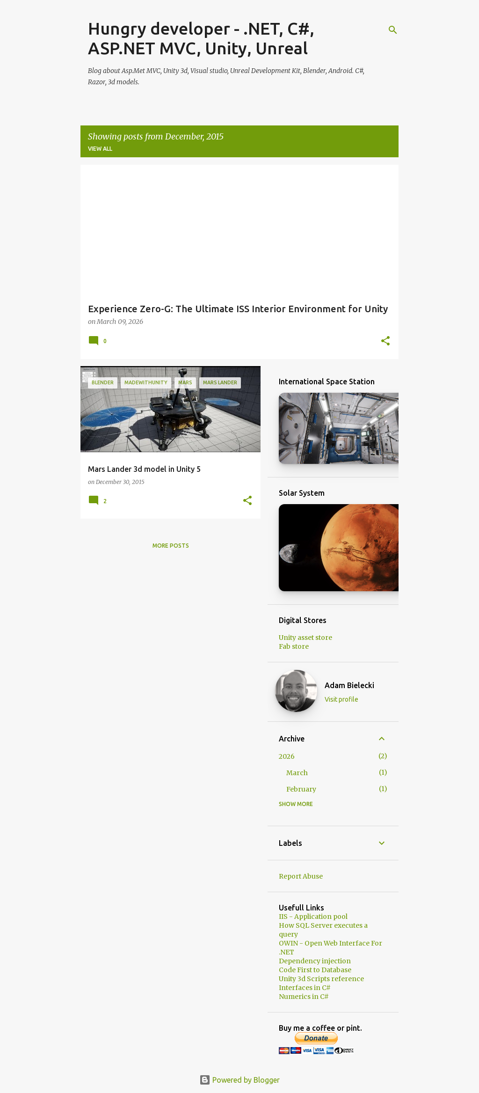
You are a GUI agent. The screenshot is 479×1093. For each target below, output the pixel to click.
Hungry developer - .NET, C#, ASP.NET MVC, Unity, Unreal (201, 38)
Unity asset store (305, 637)
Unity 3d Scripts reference (321, 979)
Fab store (294, 646)
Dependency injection (315, 961)
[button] (385, 341)
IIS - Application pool (313, 916)
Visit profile (341, 699)
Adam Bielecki (349, 685)
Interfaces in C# (305, 987)
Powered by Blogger (239, 1080)
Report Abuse (301, 876)
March (297, 773)
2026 (287, 756)
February (301, 789)
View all (100, 149)
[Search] (393, 30)
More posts (170, 546)
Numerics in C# (304, 996)
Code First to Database (315, 970)
